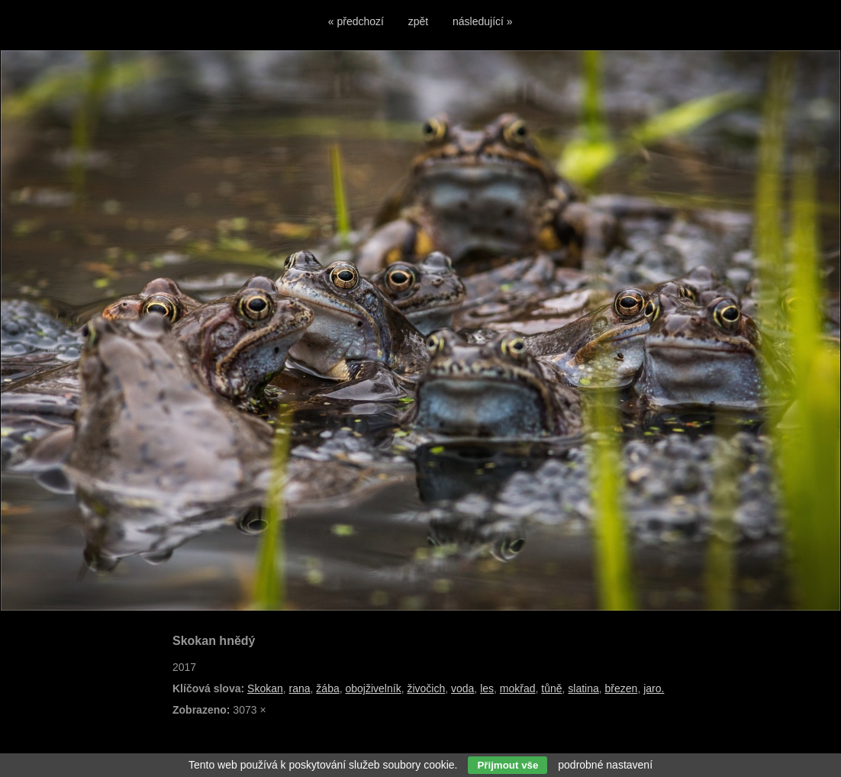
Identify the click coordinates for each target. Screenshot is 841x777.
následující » (483, 21)
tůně (551, 688)
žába (327, 688)
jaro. (653, 688)
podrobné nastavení (605, 765)
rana (300, 688)
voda (462, 688)
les (487, 688)
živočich (426, 688)
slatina (583, 688)
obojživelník (373, 688)
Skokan (265, 688)
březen (621, 688)
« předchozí (356, 21)
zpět (418, 21)
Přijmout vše (507, 765)
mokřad (518, 688)
